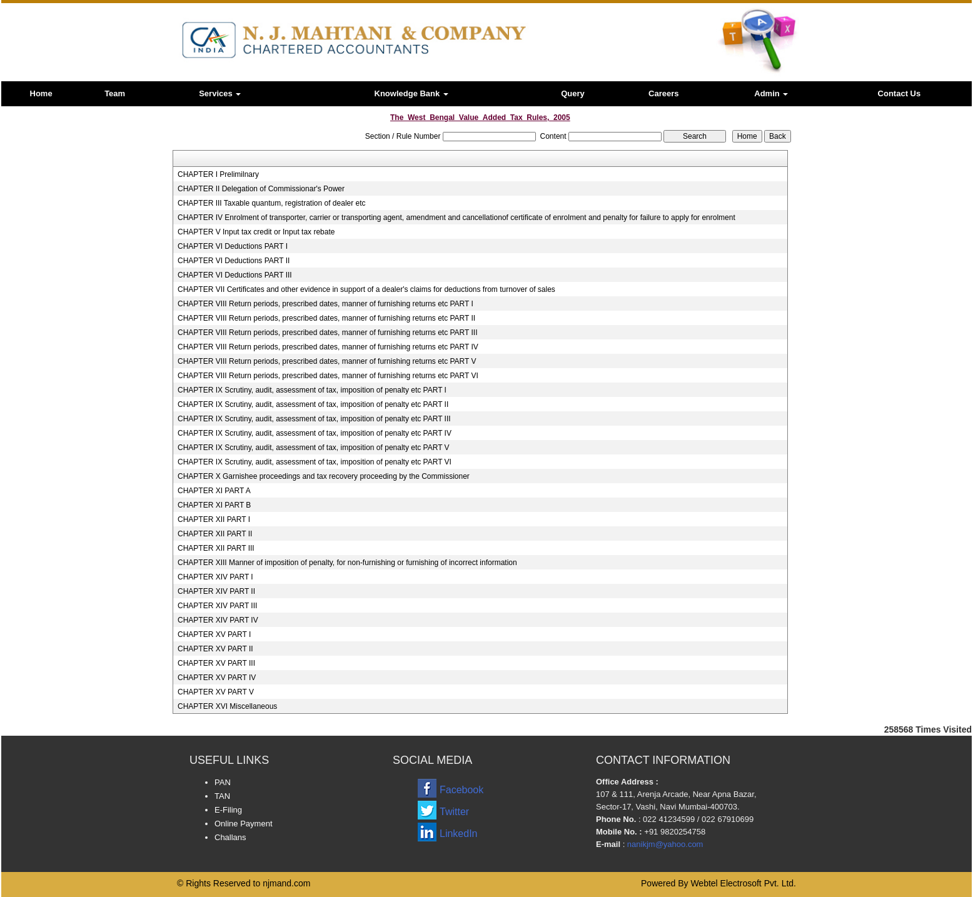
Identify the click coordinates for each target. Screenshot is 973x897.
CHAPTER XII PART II (215, 533)
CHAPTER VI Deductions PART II (234, 260)
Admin (771, 93)
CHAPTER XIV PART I (215, 577)
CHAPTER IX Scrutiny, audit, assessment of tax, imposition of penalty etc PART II (313, 404)
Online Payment (243, 823)
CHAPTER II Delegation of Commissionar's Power (261, 188)
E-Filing (228, 809)
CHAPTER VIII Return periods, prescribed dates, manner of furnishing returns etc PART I (325, 303)
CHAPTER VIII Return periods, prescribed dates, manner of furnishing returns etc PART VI (328, 375)
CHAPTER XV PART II (215, 648)
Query (573, 93)
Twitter (454, 811)
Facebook (461, 789)
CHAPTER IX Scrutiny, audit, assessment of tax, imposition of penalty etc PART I (312, 390)
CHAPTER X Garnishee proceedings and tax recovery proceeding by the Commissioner (324, 476)
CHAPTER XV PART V (216, 692)
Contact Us (899, 93)
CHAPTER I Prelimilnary (218, 174)
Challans (230, 837)
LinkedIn (459, 833)
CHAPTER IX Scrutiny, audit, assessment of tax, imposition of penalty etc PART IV (314, 433)
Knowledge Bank (411, 93)
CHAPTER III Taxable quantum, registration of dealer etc (272, 203)
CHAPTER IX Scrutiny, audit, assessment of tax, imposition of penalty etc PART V (314, 447)
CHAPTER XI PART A (214, 490)
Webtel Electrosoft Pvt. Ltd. (743, 883)
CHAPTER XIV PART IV (218, 620)
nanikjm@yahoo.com (665, 844)
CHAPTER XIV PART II (216, 591)
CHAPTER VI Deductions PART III (235, 275)
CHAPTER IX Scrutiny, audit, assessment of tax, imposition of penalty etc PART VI (314, 462)
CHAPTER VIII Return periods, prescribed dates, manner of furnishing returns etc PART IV (328, 347)
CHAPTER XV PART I (214, 634)
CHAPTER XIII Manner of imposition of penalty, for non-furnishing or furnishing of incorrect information (347, 562)
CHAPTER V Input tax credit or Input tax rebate (256, 232)
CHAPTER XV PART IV (217, 677)
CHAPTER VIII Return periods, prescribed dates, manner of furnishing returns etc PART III (328, 332)
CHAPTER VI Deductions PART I (233, 246)
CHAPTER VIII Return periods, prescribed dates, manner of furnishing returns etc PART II (326, 318)
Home (41, 93)
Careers (663, 93)
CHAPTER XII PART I (214, 519)
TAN (222, 796)
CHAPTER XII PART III (216, 548)
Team (114, 93)
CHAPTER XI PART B (214, 505)
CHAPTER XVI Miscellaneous (227, 706)
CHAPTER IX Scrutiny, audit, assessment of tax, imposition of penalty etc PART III (314, 418)
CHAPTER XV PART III (216, 663)
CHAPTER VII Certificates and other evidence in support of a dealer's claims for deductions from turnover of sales (366, 289)
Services (220, 93)
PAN (222, 782)
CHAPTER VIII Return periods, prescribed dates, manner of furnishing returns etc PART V (327, 361)
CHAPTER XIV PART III (217, 605)
